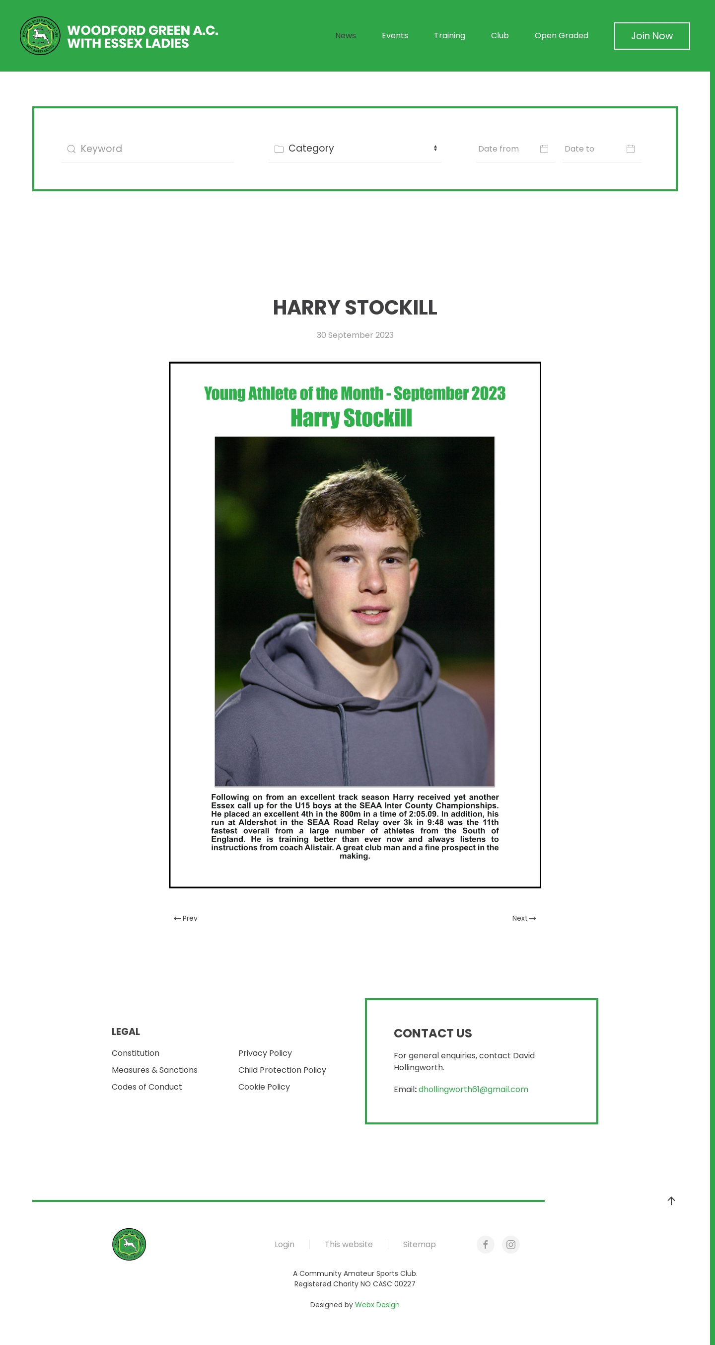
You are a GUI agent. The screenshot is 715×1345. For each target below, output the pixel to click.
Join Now (652, 36)
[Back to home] (119, 36)
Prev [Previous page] (186, 918)
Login (284, 1244)
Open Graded (561, 35)
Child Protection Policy (282, 1070)
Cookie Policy (264, 1087)
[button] (671, 1201)
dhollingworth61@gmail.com (473, 1089)
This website (349, 1244)
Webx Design (377, 1305)
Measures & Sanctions (155, 1070)
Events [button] (395, 35)
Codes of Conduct (147, 1087)
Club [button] (500, 35)
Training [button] (449, 35)
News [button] (345, 35)
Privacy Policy (265, 1053)
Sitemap (419, 1244)
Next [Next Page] (524, 918)
